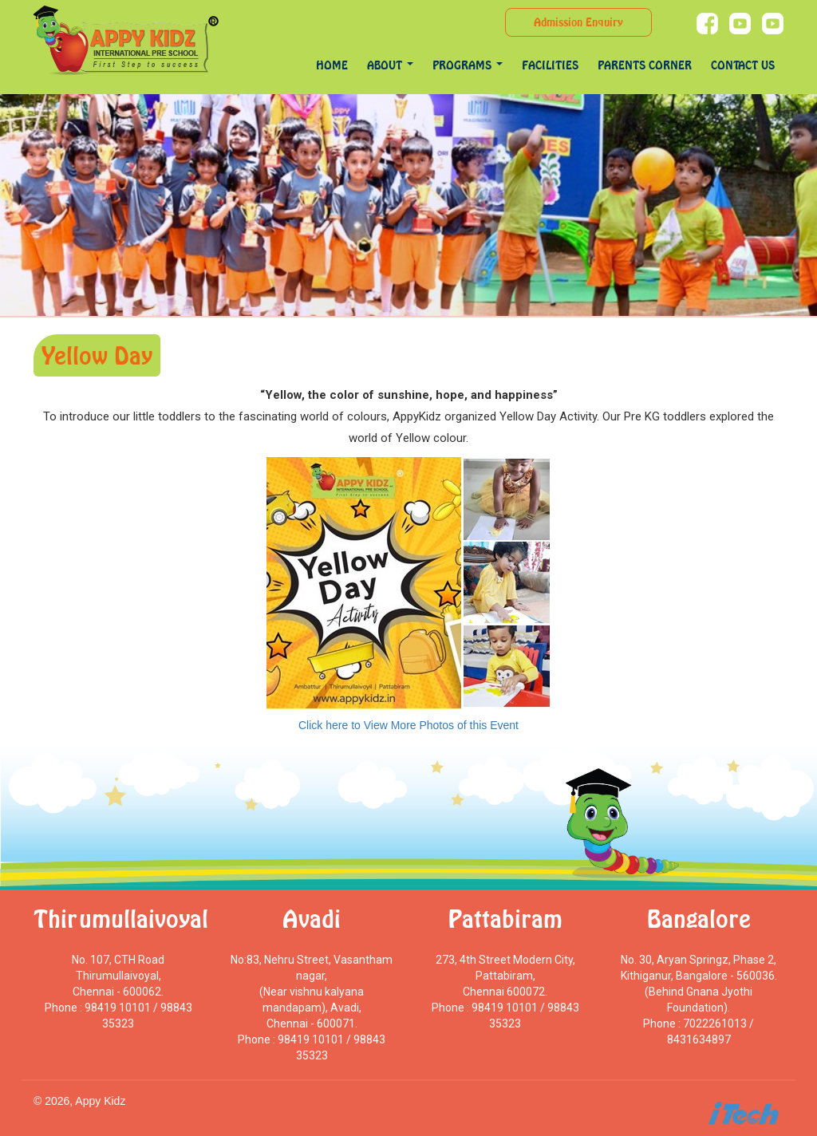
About (390, 65)
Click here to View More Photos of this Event (408, 725)
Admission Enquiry (578, 22)
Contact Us (743, 65)
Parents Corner (645, 65)
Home (332, 65)
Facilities (550, 65)
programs (467, 65)
